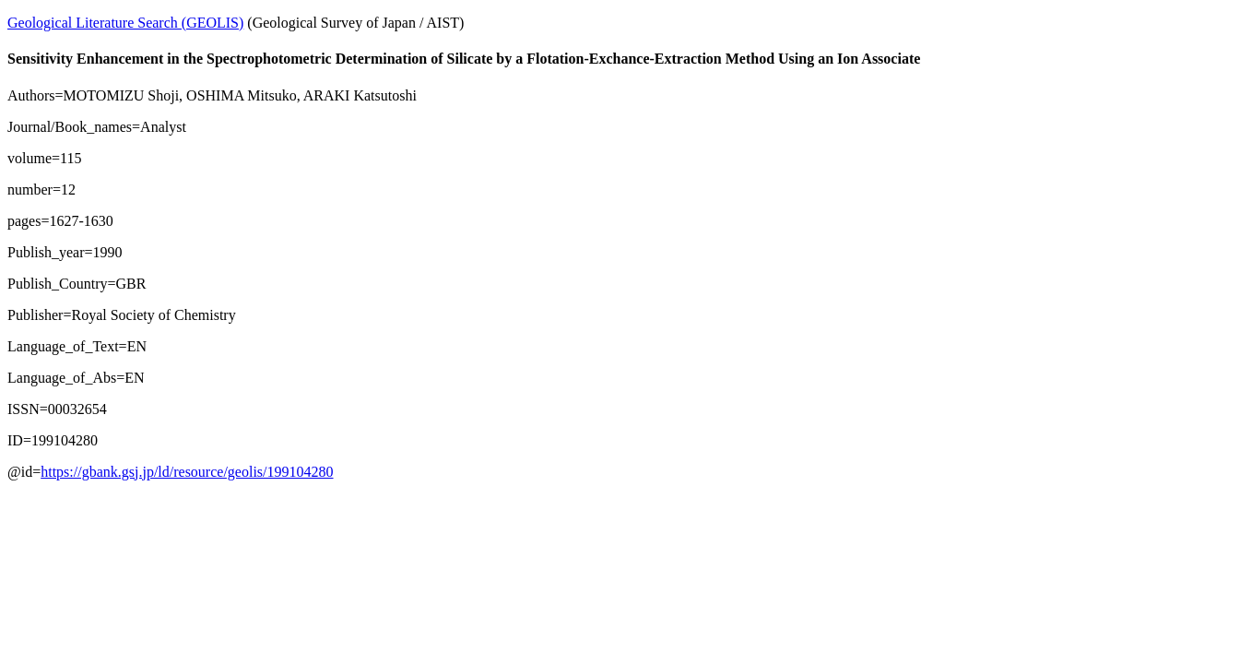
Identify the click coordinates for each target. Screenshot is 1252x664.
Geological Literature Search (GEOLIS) (125, 22)
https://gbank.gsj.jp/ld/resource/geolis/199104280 (187, 472)
